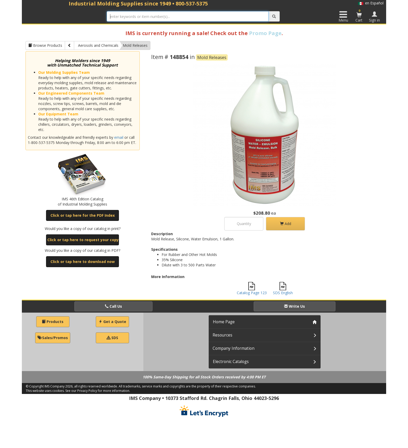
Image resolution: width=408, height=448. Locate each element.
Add (285, 223)
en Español (371, 3)
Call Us (113, 306)
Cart (359, 16)
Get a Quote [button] (112, 321)
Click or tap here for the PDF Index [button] (82, 215)
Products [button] (52, 321)
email (118, 137)
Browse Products (45, 45)
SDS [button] (112, 337)
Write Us (294, 306)
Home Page (224, 322)
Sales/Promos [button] (52, 337)
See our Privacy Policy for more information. (97, 390)
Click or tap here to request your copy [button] (83, 239)
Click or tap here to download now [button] (82, 261)
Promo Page (265, 33)
